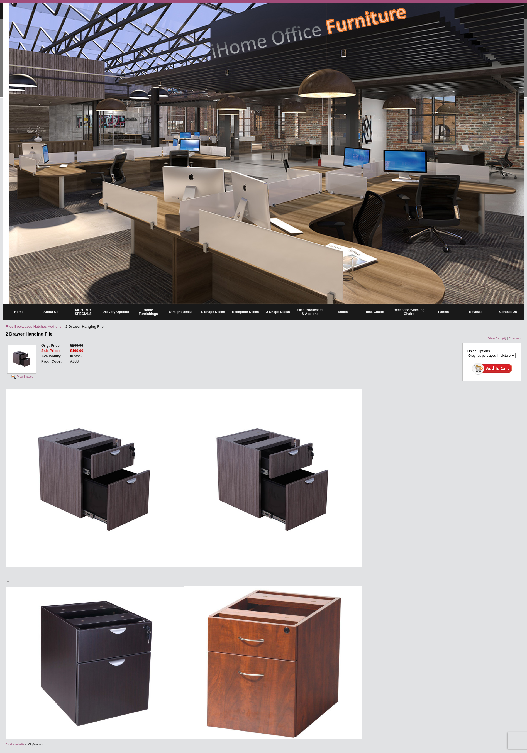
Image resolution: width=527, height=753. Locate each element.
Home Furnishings (148, 312)
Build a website (15, 744)
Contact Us (508, 312)
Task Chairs (374, 312)
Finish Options (478, 351)
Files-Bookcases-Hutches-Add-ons (33, 326)
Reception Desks (245, 312)
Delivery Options (116, 312)
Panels (443, 312)
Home (18, 312)
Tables (342, 312)
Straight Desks (180, 312)
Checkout (515, 338)
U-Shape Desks (277, 312)
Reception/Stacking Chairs (409, 312)
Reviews (475, 312)
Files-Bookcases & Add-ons (310, 312)
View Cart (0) (497, 338)
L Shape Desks (213, 312)
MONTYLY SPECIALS (83, 312)
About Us (50, 312)
